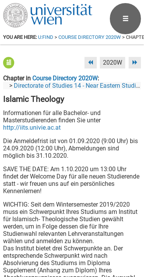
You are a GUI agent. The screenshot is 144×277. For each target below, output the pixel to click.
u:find (45, 37)
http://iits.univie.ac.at (32, 127)
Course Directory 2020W (89, 37)
